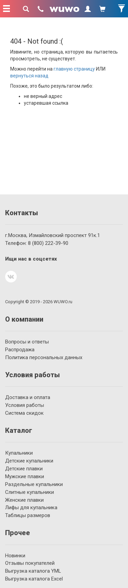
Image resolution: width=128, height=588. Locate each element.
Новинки (15, 556)
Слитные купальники (29, 492)
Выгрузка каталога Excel (34, 579)
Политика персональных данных (43, 357)
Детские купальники (29, 461)
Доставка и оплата (27, 397)
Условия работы (24, 405)
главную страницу (74, 69)
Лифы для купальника (31, 507)
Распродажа (19, 350)
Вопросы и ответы (27, 342)
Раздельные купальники (34, 484)
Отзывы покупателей (30, 563)
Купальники (19, 453)
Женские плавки (24, 500)
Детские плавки (24, 469)
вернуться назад (29, 75)
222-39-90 (48, 243)
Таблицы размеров (27, 515)
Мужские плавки (24, 476)
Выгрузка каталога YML (33, 571)
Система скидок (24, 413)
